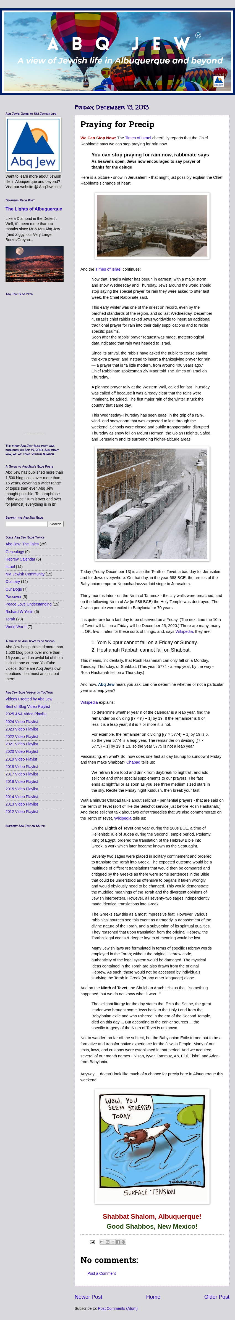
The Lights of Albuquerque (34, 208)
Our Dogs (14, 589)
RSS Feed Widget (35, 433)
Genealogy (15, 552)
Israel (10, 567)
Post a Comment (101, 1273)
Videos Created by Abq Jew (29, 699)
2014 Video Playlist (22, 797)
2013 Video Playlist (22, 804)
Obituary (13, 582)
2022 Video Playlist (22, 737)
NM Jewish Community (25, 574)
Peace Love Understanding (28, 604)
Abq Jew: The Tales (22, 544)
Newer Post (88, 1297)
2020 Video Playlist (22, 752)
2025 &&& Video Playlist (26, 714)
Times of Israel (138, 138)
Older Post (216, 1297)
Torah (10, 619)
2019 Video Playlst (21, 759)
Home (153, 1297)
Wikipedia (184, 631)
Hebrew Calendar (20, 559)
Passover (14, 597)
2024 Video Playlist (22, 722)
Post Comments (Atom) (117, 1308)
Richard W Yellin (19, 612)
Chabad (133, 762)
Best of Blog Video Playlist (28, 707)
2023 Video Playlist (22, 729)
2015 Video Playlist (22, 789)
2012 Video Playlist (22, 812)
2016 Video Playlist (22, 782)
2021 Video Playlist (22, 744)
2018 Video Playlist (22, 767)
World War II (16, 627)
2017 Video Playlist (22, 774)
